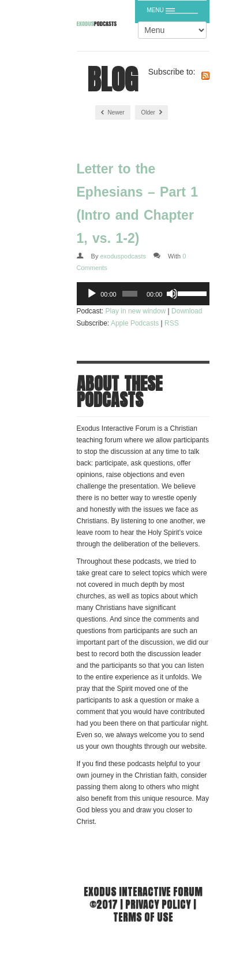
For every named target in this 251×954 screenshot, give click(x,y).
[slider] (129, 294)
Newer (113, 112)
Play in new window (136, 311)
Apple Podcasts (135, 323)
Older (151, 112)
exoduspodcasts (123, 256)
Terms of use (143, 917)
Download (186, 311)
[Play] (92, 293)
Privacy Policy (158, 904)
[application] (143, 293)
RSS (171, 323)
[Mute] (172, 293)
